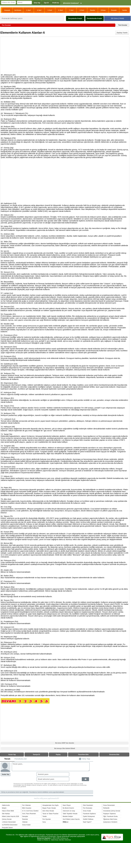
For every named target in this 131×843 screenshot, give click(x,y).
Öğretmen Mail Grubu (110, 819)
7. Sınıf (71, 10)
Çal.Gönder (17, 10)
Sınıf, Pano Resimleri (29, 813)
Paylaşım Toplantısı (109, 813)
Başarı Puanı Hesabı (49, 808)
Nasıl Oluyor (67, 805)
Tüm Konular (122, 25)
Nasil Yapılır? (87, 822)
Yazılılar (124, 10)
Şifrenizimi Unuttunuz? (71, 3)
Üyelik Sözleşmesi (89, 816)
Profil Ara (55, 3)
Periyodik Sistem (7, 827)
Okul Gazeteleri (88, 805)
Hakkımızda (6, 805)
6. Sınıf (60, 10)
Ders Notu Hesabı (48, 811)
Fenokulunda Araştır (94, 18)
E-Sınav (103, 10)
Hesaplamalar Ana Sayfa (50, 805)
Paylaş (58, 754)
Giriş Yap (37, 3)
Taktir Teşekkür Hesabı (70, 813)
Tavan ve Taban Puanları (50, 813)
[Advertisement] (65, 55)
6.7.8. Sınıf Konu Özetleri (30, 811)
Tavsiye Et (36, 754)
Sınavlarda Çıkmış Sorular (111, 811)
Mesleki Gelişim (68, 816)
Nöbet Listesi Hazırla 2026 (10, 816)
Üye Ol (46, 3)
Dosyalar (114, 10)
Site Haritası (6, 813)
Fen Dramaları (87, 808)
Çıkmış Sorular (7, 819)
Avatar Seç (5, 774)
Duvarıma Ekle (114, 754)
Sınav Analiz (87, 811)
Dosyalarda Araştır (75, 18)
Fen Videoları (26, 805)
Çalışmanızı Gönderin (110, 822)
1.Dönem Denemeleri (9, 822)
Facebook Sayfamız (89, 813)
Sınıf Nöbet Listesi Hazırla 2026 (71, 819)
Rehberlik (106, 808)
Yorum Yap (12, 754)
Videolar (25, 822)
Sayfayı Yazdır (122, 32)
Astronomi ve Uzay (69, 811)
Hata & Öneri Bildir (8, 811)
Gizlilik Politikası (88, 819)
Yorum (7, 759)
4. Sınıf (39, 10)
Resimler (25, 819)
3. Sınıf (28, 10)
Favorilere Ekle (83, 754)
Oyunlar (92, 10)
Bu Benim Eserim (68, 808)
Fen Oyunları (46, 819)
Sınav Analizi (26, 825)
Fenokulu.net (21, 759)
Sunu (44, 822)
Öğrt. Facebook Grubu (110, 816)
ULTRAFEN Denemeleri (9, 825)
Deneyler (25, 816)
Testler (44, 816)
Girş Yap (86, 759)
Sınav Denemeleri (109, 805)
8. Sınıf (82, 10)
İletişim (4, 808)
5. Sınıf (50, 10)
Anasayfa (7, 10)
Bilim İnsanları (26, 808)
